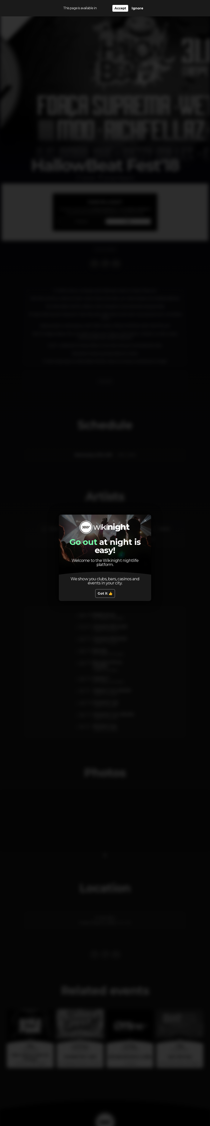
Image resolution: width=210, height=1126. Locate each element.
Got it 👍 (105, 593)
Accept (120, 8)
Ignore (137, 8)
